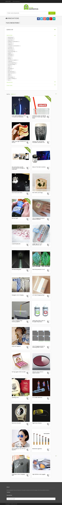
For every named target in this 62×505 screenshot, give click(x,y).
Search (52, 13)
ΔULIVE (8, 1)
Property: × (13, 22)
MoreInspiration (16, 1)
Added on (13, 94)
